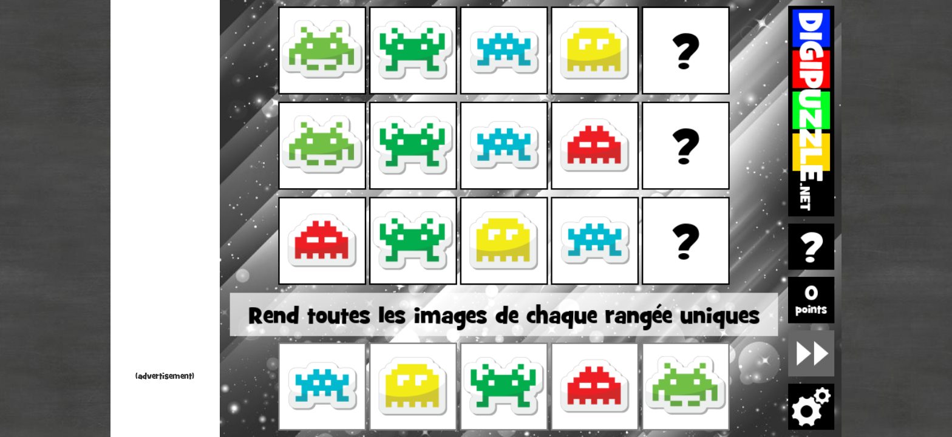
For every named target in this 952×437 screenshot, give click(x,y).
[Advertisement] (165, 188)
